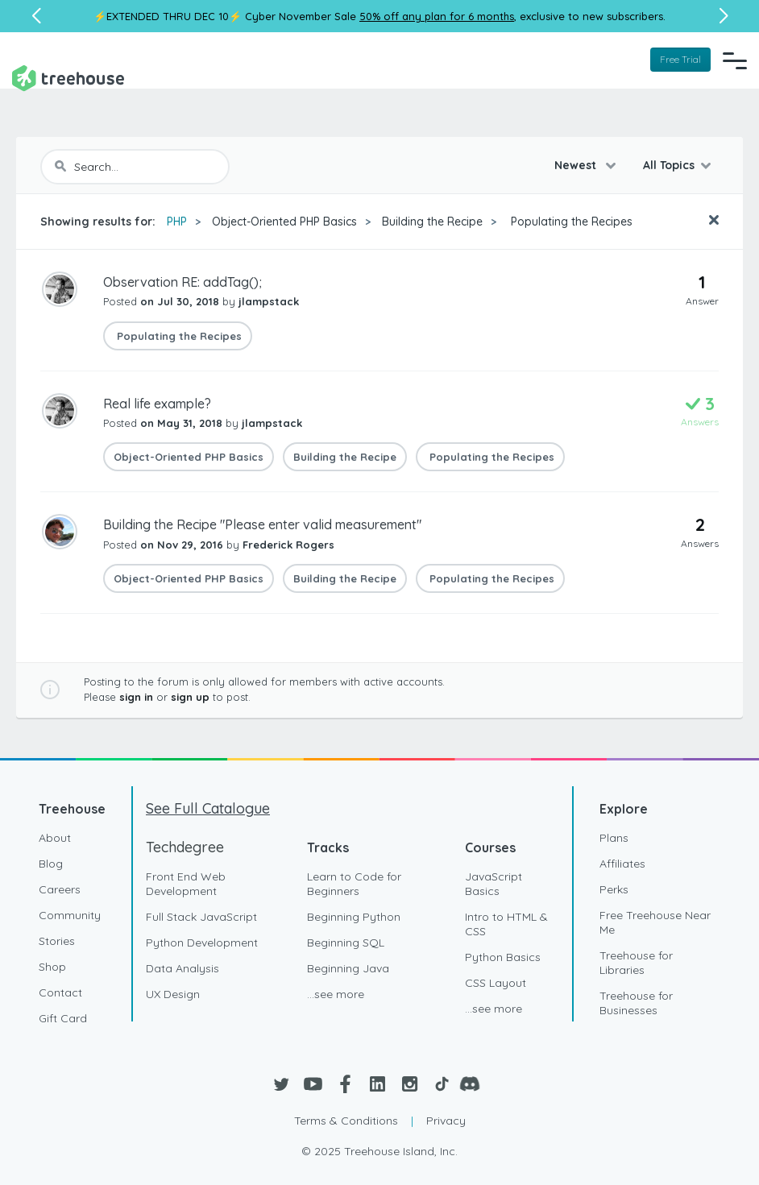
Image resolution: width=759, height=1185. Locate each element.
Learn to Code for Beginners (354, 883)
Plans (613, 838)
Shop (52, 966)
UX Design (173, 994)
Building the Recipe (432, 221)
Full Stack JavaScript (201, 916)
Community (70, 915)
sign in (136, 696)
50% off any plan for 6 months (436, 16)
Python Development (202, 942)
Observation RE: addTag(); (182, 282)
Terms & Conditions (346, 1120)
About (55, 838)
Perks (613, 889)
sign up (190, 696)
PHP (177, 221)
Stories (57, 941)
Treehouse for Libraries (636, 962)
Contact (60, 992)
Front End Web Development (186, 883)
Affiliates (622, 863)
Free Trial (680, 59)
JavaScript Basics (493, 883)
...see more (335, 994)
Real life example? (157, 404)
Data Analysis (182, 968)
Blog (51, 863)
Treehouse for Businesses (636, 1002)
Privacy (446, 1120)
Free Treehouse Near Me (655, 922)
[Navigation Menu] (735, 60)
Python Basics (503, 957)
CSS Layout (495, 983)
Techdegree (185, 847)
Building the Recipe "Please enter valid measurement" (262, 524)
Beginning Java (348, 968)
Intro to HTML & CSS (506, 923)
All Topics (669, 165)
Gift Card (63, 1018)
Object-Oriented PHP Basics (284, 221)
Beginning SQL (345, 942)
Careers (60, 889)
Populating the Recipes (570, 221)
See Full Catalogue (208, 808)
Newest (576, 165)
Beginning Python (353, 916)
